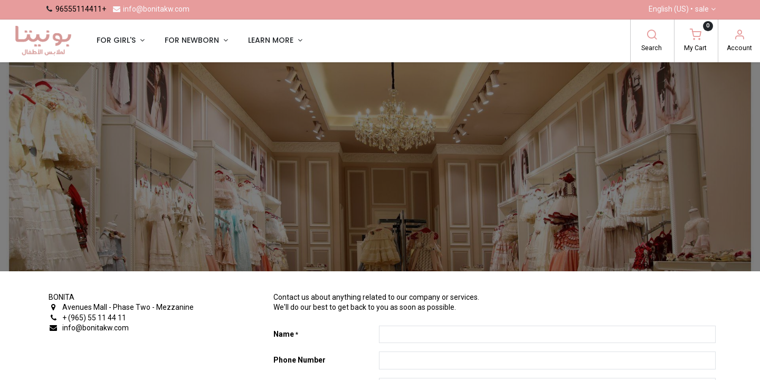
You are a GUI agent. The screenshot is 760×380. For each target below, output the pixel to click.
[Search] (652, 36)
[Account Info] (739, 36)
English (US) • (679, 9)
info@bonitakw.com (150, 9)
